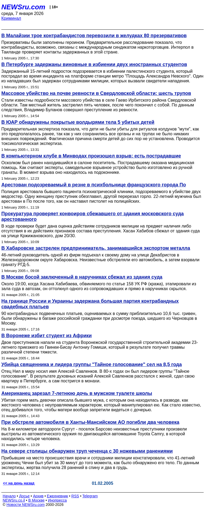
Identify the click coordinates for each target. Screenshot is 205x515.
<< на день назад (18, 483)
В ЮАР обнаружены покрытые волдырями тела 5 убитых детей (77, 122)
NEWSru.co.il (14, 500)
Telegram (90, 496)
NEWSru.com (23, 7)
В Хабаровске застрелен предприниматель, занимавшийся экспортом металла (95, 248)
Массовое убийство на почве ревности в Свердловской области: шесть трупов (96, 93)
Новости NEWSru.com (25, 504)
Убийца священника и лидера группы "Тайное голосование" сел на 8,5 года (91, 364)
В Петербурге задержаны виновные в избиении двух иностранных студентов (94, 64)
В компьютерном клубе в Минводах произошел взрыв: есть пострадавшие (91, 156)
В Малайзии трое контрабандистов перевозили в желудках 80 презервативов (94, 35)
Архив (38, 496)
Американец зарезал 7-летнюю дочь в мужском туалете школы (76, 393)
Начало (9, 496)
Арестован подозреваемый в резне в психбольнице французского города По (93, 184)
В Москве (36, 500)
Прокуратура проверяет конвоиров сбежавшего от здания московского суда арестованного (92, 216)
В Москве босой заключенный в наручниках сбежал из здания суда (81, 277)
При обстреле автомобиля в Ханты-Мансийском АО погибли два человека (90, 422)
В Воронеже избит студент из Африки (46, 335)
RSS (75, 496)
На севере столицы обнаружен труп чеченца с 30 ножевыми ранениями (87, 451)
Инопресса (57, 500)
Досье (24, 496)
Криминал (11, 18)
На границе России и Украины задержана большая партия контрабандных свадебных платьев (90, 303)
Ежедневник (57, 496)
